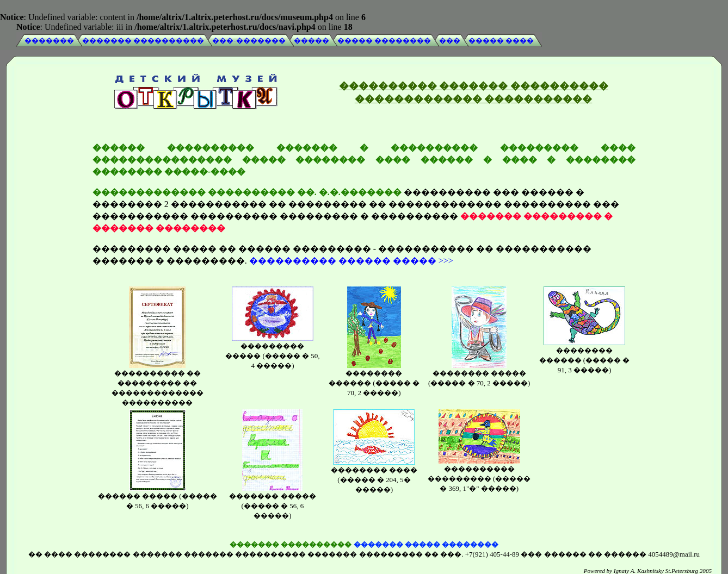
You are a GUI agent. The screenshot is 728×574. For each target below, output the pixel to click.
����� (311, 40)
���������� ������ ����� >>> (351, 259)
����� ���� (501, 40)
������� (49, 40)
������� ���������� (143, 40)
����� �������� (384, 40)
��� (449, 40)
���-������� (248, 40)
